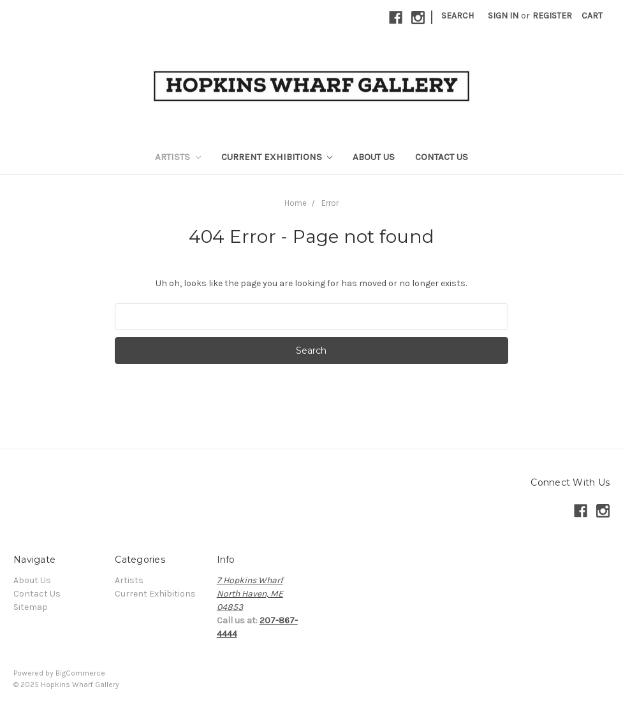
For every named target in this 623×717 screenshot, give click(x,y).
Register (552, 15)
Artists (178, 157)
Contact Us (441, 157)
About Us (374, 157)
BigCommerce (80, 673)
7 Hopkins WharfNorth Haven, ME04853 (250, 593)
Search (457, 15)
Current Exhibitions (277, 157)
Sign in (503, 15)
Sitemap (30, 607)
